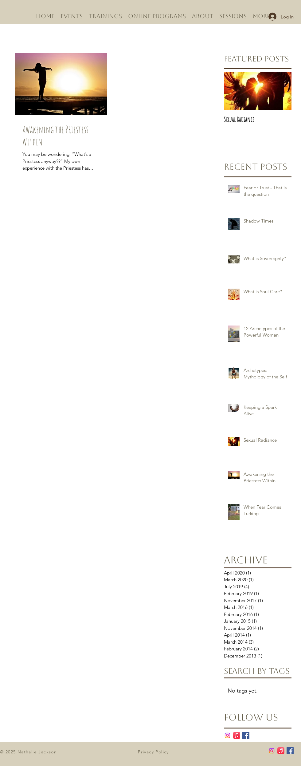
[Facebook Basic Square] (245, 735)
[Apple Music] (236, 735)
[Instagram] (227, 735)
